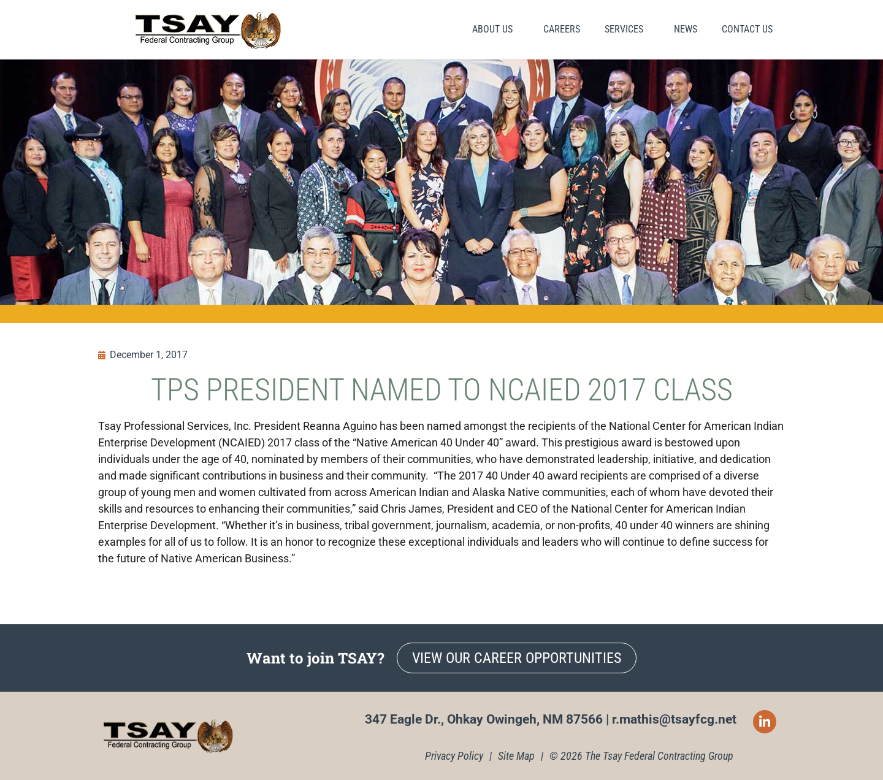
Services (627, 29)
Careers (561, 29)
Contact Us (747, 29)
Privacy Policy (454, 755)
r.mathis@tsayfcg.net (674, 719)
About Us (495, 29)
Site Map (516, 755)
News (685, 29)
